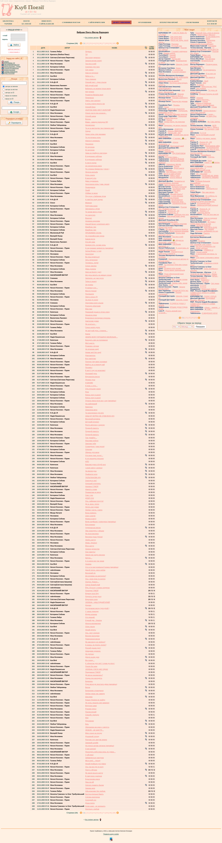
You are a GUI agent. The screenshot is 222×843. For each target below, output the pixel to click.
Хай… (208, 187)
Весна (87, 687)
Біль (87, 724)
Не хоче (205, 281)
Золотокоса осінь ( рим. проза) (97, 184)
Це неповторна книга (93, 166)
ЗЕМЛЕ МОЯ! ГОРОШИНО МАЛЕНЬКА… (101, 337)
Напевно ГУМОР (91, 486)
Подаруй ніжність (92, 428)
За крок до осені (91, 300)
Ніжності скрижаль (92, 141)
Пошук (14, 102)
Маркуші (206, 220)
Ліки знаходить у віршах (94, 531)
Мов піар (88, 309)
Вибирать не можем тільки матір (98, 88)
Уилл (210, 161)
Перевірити (14, 123)
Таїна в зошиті (91, 281)
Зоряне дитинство (92, 549)
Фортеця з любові (92, 809)
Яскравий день (91, 373)
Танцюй (173, 55)
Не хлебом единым (171, 198)
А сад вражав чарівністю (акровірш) (99, 248)
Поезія (176, 166)
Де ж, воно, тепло (92, 504)
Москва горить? (176, 194)
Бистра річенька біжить (94, 794)
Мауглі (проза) (91, 291)
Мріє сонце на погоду (93, 733)
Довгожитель (90, 355)
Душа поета (90, 803)
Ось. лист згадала (92, 633)
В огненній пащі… (204, 203)
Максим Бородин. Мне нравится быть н (171, 95)
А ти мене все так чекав (94, 561)
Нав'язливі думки (92, 321)
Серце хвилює (91, 266)
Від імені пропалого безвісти (177, 229)
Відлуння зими (91, 706)
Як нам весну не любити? (95, 642)
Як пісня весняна (92, 534)
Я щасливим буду (213, 36)
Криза (178, 68)
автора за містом (11, 89)
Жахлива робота (91, 441)
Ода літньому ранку (93, 389)
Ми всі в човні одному (172, 174)
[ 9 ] (110, 43)
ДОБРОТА (179, 129)
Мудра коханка (91, 614)
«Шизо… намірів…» (212, 307)
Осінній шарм (90, 116)
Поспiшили (89, 294)
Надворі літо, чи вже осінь (95, 245)
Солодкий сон (90, 800)
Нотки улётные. (202, 248)
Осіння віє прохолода (176, 109)
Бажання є (205, 280)
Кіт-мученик (90, 147)
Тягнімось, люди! (92, 263)
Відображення (177, 200)
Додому (88, 605)
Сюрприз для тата (92, 67)
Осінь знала (90, 175)
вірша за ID (9, 99)
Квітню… (88, 558)
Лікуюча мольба (91, 172)
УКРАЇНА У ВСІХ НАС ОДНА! (96, 669)
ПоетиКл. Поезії (26, 22)
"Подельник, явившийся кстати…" (173, 111)
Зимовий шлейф (91, 743)
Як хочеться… (90, 324)
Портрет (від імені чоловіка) (96, 362)
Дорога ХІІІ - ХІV (174, 133)
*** (174, 263)
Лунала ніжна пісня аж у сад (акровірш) (100, 401)
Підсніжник (89, 721)
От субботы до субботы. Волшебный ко (203, 197)
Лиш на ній (89, 782)
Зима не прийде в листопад (96, 153)
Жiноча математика (93, 623)
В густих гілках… (172, 157)
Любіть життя (90, 540)
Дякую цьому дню (92, 657)
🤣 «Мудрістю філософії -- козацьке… (171, 241)
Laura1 (6, 61)
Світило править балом (94, 785)
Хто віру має (90, 242)
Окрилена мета (91, 410)
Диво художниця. (92, 181)
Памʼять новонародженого (200, 234)
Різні (171, 285)
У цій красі (89, 755)
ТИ (86, 54)
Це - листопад (201, 174)
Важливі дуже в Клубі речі (95, 464)
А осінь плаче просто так (95, 104)
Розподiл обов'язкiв (93, 306)
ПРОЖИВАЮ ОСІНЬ (93, 233)
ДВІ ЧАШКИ (209, 229)
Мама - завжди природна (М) (96, 122)
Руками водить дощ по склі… (208, 149)
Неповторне (90, 125)
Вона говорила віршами (179, 231)
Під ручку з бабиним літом (95, 196)
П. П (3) (203, 133)
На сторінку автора (92, 37)
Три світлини (210, 59)
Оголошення (144, 22)
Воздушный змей (177, 146)
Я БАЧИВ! (89, 383)
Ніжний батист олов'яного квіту (97, 224)
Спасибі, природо (92, 715)
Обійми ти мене (91, 193)
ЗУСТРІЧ (207, 172)
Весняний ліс (90, 573)
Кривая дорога (169, 53)
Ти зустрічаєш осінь (93, 137)
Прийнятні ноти (91, 474)
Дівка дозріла (90, 269)
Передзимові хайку (212, 146)
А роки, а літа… (91, 386)
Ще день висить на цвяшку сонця (98, 275)
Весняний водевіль (92, 419)
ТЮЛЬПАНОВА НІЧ (93, 477)
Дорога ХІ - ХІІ (173, 211)
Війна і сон (206, 55)
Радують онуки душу (93, 596)
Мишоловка (194, 239)
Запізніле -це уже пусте (94, 278)
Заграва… (169, 170)
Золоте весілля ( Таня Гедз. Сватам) (203, 111)
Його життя (89, 546)
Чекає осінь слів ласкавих (95, 134)
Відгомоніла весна (92, 377)
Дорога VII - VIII (206, 142)
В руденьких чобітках (93, 156)
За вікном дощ (91, 471)
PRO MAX (177, 190)
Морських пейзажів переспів (176, 114)
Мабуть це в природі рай (95, 364)
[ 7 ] (103, 43)
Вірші (208, 38)
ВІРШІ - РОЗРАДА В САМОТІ (204, 277)
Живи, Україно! (91, 543)
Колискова (168, 238)
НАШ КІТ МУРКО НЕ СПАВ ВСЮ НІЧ (99, 416)
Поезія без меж (91, 666)
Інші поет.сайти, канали (46, 22)
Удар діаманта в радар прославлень (203, 200)
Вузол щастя (179, 168)
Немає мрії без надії (93, 352)
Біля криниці (90, 524)
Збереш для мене (92, 452)
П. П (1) (203, 287)
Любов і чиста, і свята (93, 510)
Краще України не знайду (95, 700)
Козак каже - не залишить (95, 806)
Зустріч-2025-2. (164, 150)
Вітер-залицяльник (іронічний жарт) (201, 43)
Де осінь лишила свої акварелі (97, 703)
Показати (200, 327)
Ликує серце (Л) (91, 297)
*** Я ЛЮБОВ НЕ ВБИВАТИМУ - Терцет (203, 273)
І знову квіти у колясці (93, 468)
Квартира (89, 407)
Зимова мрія (90, 788)
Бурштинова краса (92, 779)
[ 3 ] (90, 43)
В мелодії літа (90, 178)
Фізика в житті (90, 519)
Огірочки (88, 449)
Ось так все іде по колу (94, 767)
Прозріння (89, 144)
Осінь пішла (90, 626)
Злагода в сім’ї (91, 481)
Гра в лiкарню (90, 79)
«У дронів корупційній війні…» (201, 167)
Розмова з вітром (92, 346)
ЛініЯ (206, 81)
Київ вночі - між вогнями (171, 91)
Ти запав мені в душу (93, 212)
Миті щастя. (90, 343)
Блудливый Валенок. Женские (202, 299)
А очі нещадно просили (94, 458)
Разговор (175, 44)
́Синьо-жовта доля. (92, 327)
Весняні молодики (92, 636)
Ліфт (176, 192)
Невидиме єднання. (93, 651)
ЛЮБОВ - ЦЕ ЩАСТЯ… (94, 730)
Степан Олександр (11, 72)
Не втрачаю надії (92, 349)
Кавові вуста (90, 239)
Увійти (14, 45)
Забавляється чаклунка (94, 758)
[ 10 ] (114, 43)
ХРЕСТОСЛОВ (9, 73)
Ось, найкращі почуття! (94, 501)
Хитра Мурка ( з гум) (93, 251)
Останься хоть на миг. (172, 268)
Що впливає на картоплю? (95, 576)
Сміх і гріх (89, 495)
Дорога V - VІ (205, 144)
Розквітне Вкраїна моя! (94, 95)
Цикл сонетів (90, 516)
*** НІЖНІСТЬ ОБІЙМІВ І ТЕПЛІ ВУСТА (204, 48)
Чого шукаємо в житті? (173, 185)
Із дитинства (178, 70)
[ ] (84, 43)
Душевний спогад (92, 736)
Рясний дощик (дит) (93, 648)
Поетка (169, 120)
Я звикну (200, 85)
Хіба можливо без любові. (95, 791)
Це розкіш (89, 285)
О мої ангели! (90, 749)
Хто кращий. (90, 617)
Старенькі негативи (179, 224)
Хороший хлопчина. (93, 483)
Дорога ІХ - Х (173, 213)
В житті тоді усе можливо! (95, 370)
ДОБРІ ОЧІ (89, 498)
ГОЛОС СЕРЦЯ (210, 296)
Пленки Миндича (170, 118)
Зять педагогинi (91, 260)
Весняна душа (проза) (94, 537)
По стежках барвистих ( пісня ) (97, 169)
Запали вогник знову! (93, 61)
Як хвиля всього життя (94, 773)
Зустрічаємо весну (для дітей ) (97, 608)
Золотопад (89, 254)
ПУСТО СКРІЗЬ (196, 153)
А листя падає (91, 163)
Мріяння (88, 203)
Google (14, 112)
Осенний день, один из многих (207, 33)
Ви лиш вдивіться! (92, 257)
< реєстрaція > (14, 52)
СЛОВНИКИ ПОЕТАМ (71, 22)
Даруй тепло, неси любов (95, 570)
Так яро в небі (90, 64)
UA (26, 11)
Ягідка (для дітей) (165, 227)
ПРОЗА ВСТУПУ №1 (180, 290)
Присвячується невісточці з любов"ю (170, 252)
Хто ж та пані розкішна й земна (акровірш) (101, 567)
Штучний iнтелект (92, 422)
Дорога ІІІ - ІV (205, 209)
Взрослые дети (177, 201)
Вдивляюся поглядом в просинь (97, 318)
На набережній (91, 404)
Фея (86, 718)
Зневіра (88, 564)
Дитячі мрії (176, 59)
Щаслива (88, 697)
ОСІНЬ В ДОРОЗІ (203, 225)
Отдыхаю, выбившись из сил (206, 231)
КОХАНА (207, 57)
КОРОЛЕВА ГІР (9, 63)
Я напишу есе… (91, 288)
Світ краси (89, 70)
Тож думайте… (91, 438)
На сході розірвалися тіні (205, 246)
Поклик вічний (90, 712)
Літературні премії (168, 22)
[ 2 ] (87, 43)
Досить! (201, 120)
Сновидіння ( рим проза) (95, 446)
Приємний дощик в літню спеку (97, 312)
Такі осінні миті (176, 36)
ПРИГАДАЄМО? (164, 88)
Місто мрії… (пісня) (92, 761)
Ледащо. (88, 51)
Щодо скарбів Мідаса (205, 105)
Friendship (212, 46)
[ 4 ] (93, 43)
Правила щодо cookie (111, 834)
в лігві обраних (177, 196)
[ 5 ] (97, 43)
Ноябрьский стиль (202, 185)
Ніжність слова (91, 489)
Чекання (199, 98)
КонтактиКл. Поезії (212, 22)
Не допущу (89, 654)
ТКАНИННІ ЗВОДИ (173, 164)
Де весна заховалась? (94, 675)
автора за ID (9, 92)
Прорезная (182, 116)
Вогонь (88, 119)
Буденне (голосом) (179, 187)
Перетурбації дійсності (206, 35)
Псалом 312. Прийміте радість (172, 208)
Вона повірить (90, 513)
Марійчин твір (90, 227)
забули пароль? (14, 49)
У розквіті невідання (179, 51)
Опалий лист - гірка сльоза (95, 82)
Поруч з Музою (91, 770)
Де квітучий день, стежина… (96, 331)
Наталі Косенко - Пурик (12, 66)
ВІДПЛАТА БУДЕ (210, 227)
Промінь (176, 105)
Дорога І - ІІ (204, 211)
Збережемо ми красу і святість (97, 727)
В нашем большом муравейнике (200, 182)
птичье (205, 101)
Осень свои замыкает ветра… (171, 234)
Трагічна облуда (203, 213)
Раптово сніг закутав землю (96, 740)
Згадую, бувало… (92, 582)
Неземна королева (92, 221)
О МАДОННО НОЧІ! (210, 313)
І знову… (211, 114)
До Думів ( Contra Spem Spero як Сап (203, 223)
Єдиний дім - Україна (93, 620)
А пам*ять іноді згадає (94, 199)
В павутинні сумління (93, 776)
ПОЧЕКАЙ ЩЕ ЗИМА (210, 175)
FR (31, 11)
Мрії (204, 83)
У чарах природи (91, 611)
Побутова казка (91, 206)
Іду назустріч (90, 215)
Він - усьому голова (179, 279)
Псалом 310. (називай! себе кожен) (204, 243)
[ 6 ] (100, 43)
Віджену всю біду (92, 593)
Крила (87, 334)
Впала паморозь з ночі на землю (169, 80)
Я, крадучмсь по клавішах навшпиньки (173, 249)
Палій (87, 190)
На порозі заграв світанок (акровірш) (99, 746)
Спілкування (192, 22)
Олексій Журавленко (11, 68)
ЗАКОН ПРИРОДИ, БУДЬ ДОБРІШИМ (173, 77)
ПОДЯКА (161, 257)
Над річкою (89, 92)
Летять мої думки (92, 507)
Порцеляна (210, 40)
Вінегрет (88, 218)
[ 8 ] (107, 43)
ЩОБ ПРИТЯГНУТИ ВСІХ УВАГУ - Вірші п (204, 126)
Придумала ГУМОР (93, 672)
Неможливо (169, 151)
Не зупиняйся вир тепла (94, 236)
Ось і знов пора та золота (95, 579)
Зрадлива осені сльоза (94, 303)
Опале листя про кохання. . (96, 113)
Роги (87, 392)
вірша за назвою (11, 96)
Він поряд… (90, 660)
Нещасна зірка (91, 315)
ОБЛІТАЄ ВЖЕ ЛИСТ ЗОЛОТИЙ (98, 110)
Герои (166, 107)
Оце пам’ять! (90, 552)
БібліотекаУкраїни (8, 22)
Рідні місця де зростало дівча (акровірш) (101, 684)
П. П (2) (203, 285)
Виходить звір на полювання (96, 340)
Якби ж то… (90, 76)
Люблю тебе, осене (179, 283)
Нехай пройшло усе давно (95, 764)
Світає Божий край (92, 585)
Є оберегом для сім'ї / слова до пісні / (100, 663)
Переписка (89, 98)
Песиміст (88, 367)
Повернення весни (92, 639)
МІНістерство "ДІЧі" (209, 86)
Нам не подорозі (91, 73)
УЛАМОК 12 (208, 250)
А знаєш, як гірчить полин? (95, 645)
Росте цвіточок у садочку (95, 425)
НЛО (87, 461)
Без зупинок (201, 88)
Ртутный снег (177, 46)
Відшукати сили (91, 599)
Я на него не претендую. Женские (203, 74)
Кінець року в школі (93, 395)
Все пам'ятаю (90, 358)
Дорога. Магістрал (175, 131)
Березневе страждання (94, 690)
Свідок (87, 131)
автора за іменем (11, 86)
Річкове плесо (90, 709)
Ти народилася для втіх (94, 413)
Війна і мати (175, 175)
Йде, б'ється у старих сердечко (97, 588)
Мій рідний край (91, 85)
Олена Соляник (9, 70)
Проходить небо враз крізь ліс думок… (100, 752)
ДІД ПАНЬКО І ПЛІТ (174, 172)
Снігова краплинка (92, 797)
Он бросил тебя (179, 188)
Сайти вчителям (96, 22)
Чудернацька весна (93, 528)
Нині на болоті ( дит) (93, 272)
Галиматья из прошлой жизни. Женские (171, 182)
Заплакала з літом (92, 209)
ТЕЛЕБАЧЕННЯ (212, 148)
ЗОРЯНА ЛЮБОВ (177, 159)
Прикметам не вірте (93, 492)
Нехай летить (90, 630)
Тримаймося (206, 155)
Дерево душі (90, 380)
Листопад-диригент (92, 57)
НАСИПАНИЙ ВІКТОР (12, 65)
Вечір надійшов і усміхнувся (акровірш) (100, 522)
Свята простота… (203, 99)
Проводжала (90, 187)
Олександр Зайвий (209, 289)
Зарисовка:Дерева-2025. (168, 222)
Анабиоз (201, 241)
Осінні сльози (201, 252)
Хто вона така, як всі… (94, 455)
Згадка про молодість (93, 678)
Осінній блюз (90, 107)
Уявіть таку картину (93, 101)
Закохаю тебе (90, 443)
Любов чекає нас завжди (95, 694)
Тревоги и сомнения (203, 103)
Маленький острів (203, 170)
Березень (89, 681)
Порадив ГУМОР (92, 591)
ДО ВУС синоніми (121, 22)
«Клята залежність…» (168, 143)
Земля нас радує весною (95, 555)
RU (35, 11)
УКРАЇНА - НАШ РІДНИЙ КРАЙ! (97, 602)
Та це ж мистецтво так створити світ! (99, 128)
